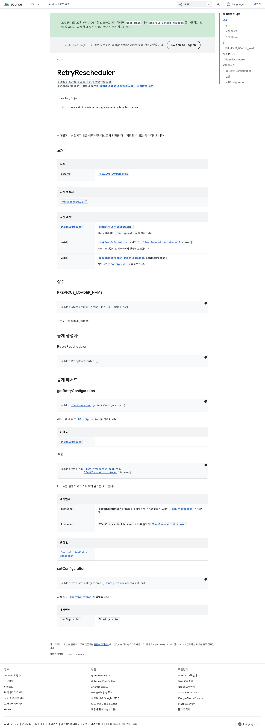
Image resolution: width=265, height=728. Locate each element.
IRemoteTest (145, 85)
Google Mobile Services (191, 698)
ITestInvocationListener (160, 242)
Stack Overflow (186, 703)
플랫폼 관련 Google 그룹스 (105, 698)
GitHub (8, 709)
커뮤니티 (26, 724)
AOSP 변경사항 (104, 27)
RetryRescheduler (73, 201)
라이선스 (53, 724)
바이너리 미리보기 (13, 692)
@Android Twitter (101, 675)
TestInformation (115, 242)
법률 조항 (40, 724)
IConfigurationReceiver (116, 85)
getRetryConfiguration (114, 226)
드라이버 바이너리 (13, 703)
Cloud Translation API (120, 45)
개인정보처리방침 (70, 724)
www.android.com (188, 692)
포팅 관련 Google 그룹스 (104, 709)
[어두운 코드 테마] (206, 303)
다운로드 (8, 686)
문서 (33, 4)
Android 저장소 (12, 675)
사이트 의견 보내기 (93, 724)
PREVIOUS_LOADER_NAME (113, 173)
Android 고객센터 (187, 675)
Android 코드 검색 (59, 4)
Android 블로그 (99, 686)
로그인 (257, 4)
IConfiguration (71, 226)
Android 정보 (11, 724)
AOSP (60, 59)
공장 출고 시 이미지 (14, 698)
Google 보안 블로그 (101, 692)
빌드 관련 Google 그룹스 (104, 703)
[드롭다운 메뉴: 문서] (40, 4)
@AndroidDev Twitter (103, 681)
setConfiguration (110, 257)
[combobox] (194, 4)
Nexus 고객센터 (186, 686)
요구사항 (8, 681)
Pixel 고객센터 (185, 681)
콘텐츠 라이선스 (101, 644)
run (101, 242)
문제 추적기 (184, 709)
